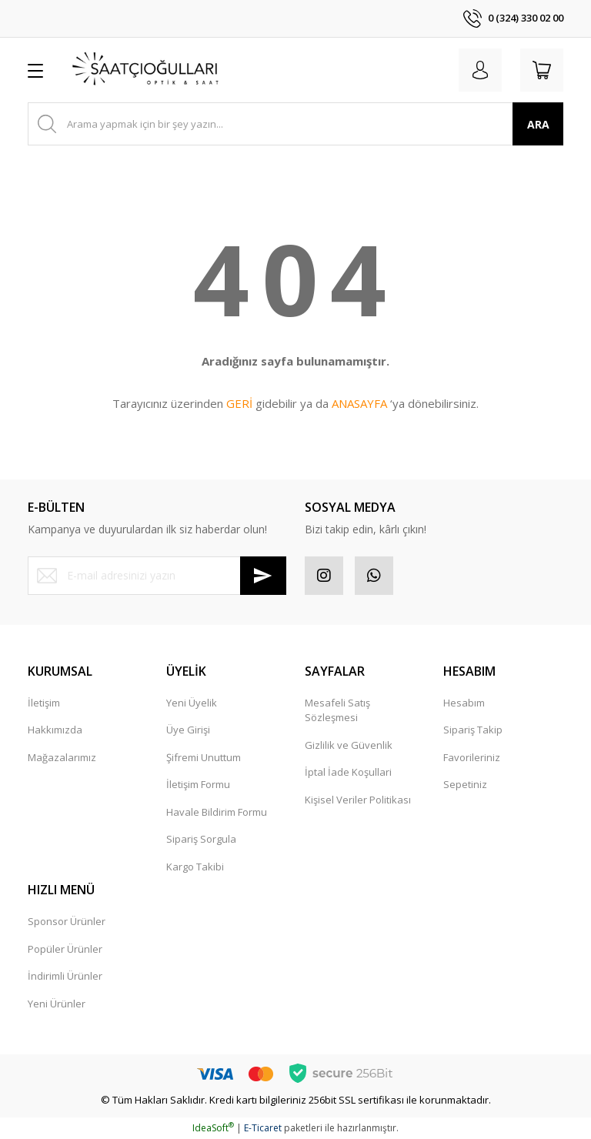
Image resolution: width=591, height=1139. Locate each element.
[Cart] (541, 70)
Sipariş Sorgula (201, 839)
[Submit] (263, 575)
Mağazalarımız (62, 757)
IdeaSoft (213, 1127)
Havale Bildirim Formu (216, 812)
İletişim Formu (198, 784)
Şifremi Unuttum (203, 757)
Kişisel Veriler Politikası (358, 800)
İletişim (44, 703)
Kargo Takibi (195, 866)
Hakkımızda (55, 730)
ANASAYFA (359, 403)
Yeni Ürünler (56, 1003)
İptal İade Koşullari (348, 772)
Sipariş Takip (473, 730)
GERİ (239, 403)
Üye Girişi (188, 730)
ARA (538, 124)
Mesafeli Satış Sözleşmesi (337, 710)
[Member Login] (480, 70)
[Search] (295, 123)
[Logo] (146, 70)
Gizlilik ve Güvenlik (348, 745)
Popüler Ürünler (65, 949)
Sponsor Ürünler (66, 921)
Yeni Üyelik (191, 703)
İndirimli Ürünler (65, 976)
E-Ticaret (263, 1127)
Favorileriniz (471, 757)
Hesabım (464, 703)
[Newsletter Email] (157, 575)
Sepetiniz (465, 784)
